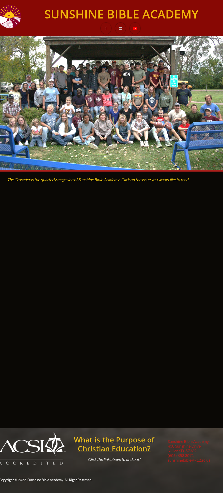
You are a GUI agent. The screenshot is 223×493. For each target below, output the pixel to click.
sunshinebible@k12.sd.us (189, 460)
